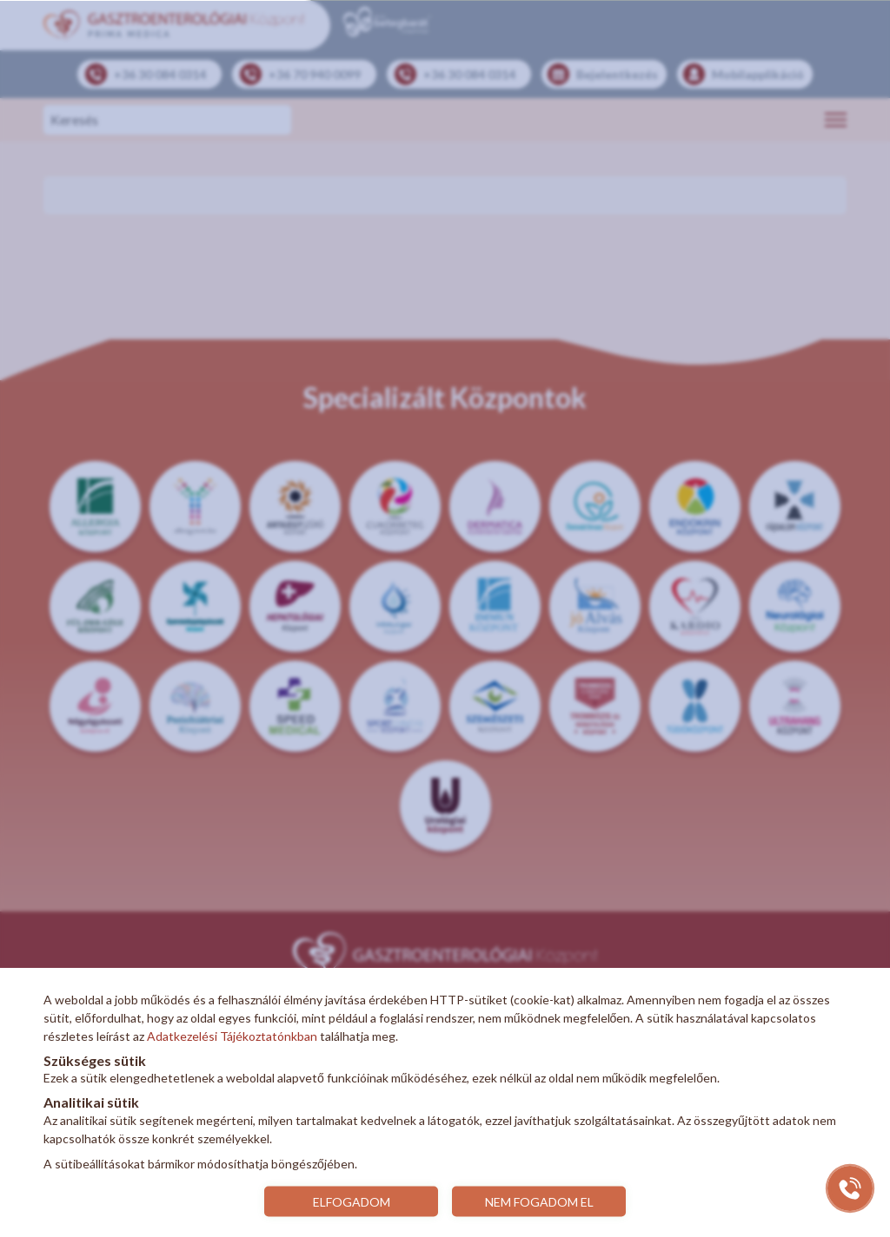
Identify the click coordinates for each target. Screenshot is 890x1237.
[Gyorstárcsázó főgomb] (850, 1188)
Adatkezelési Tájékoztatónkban (232, 1036)
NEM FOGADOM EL (539, 1201)
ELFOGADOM (351, 1201)
